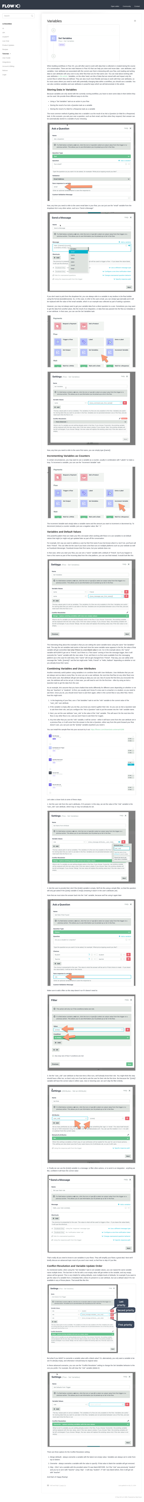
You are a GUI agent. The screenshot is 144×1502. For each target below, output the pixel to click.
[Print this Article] (135, 21)
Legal (4, 75)
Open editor (115, 6)
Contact (137, 6)
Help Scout (138, 1497)
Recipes (5, 49)
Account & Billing (8, 66)
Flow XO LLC (120, 1497)
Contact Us (62, 1485)
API (3, 33)
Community (127, 6)
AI (3, 28)
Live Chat (5, 41)
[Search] (18, 15)
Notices (5, 70)
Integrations (6, 62)
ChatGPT (5, 37)
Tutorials (6, 53)
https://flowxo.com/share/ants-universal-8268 (107, 729)
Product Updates (8, 45)
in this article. (63, 76)
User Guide (6, 58)
